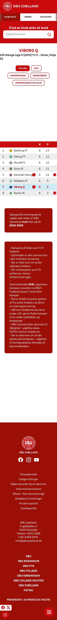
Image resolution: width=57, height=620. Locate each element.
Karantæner (40, 76)
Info (36, 68)
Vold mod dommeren (28, 489)
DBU (28, 556)
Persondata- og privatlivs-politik (28, 600)
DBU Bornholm (28, 561)
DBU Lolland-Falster (29, 580)
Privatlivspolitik (28, 503)
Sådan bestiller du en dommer (29, 484)
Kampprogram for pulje (28, 83)
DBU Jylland (28, 571)
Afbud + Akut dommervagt (28, 494)
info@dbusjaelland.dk (28, 541)
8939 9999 (16, 225)
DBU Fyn (28, 566)
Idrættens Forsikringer (28, 498)
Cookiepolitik (28, 508)
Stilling (22, 68)
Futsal (28, 590)
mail (25, 222)
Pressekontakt (28, 474)
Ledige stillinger (28, 479)
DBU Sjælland (28, 585)
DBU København (28, 575)
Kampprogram (18, 76)
